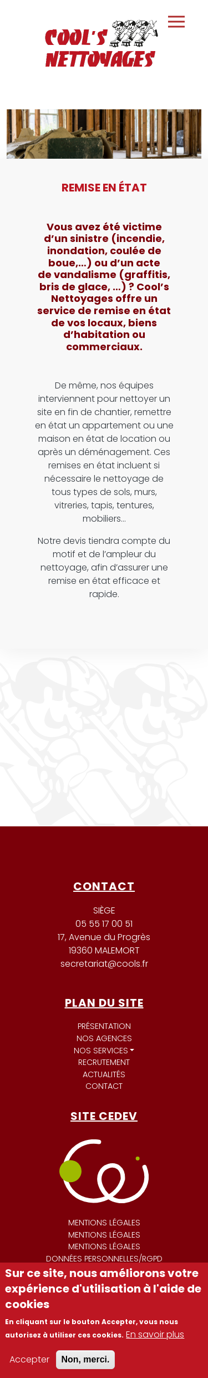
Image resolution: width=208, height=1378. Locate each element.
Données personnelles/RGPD (104, 1258)
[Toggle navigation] (176, 21)
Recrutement (104, 1062)
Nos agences (104, 1038)
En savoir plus (155, 1334)
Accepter (29, 1359)
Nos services (101, 1050)
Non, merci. (85, 1359)
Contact (104, 1086)
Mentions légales (104, 1222)
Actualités (104, 1074)
